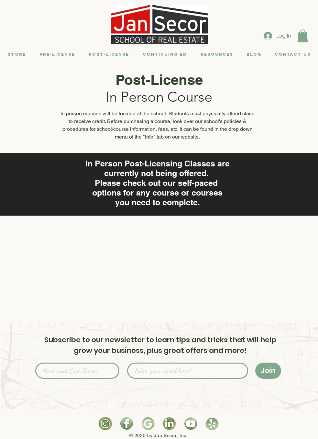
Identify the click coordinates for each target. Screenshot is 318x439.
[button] (302, 35)
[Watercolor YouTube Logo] (191, 424)
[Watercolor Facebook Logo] (127, 424)
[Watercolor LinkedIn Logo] (169, 424)
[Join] (268, 371)
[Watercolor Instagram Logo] (105, 424)
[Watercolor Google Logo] (148, 424)
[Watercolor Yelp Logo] (212, 424)
